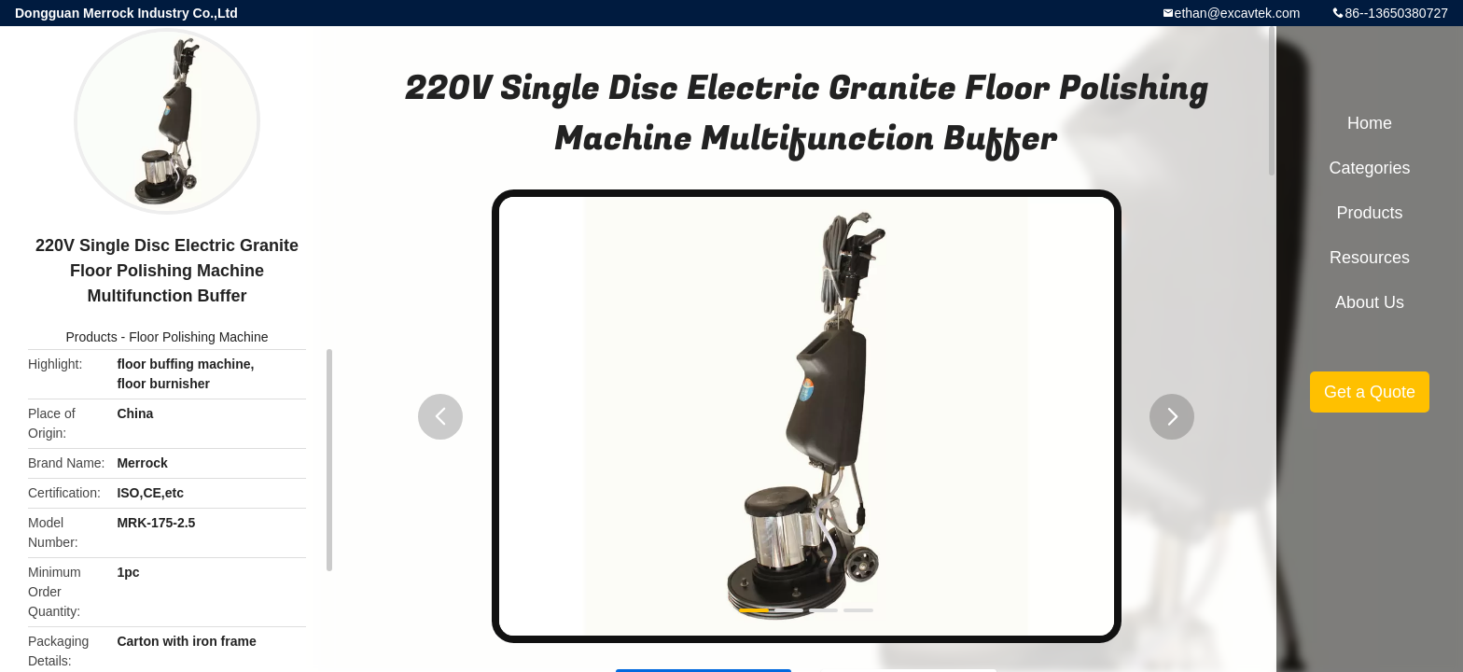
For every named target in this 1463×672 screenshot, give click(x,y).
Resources (1370, 257)
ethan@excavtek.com (1238, 13)
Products (91, 336)
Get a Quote (1369, 392)
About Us (1369, 302)
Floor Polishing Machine (198, 336)
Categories (1369, 168)
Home (1369, 123)
